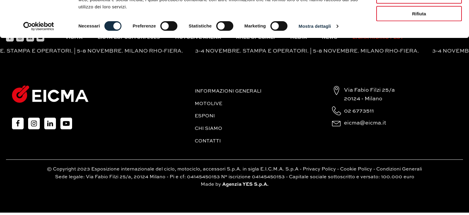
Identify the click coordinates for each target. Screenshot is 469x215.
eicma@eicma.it (365, 123)
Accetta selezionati (419, 32)
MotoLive (208, 104)
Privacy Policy (319, 169)
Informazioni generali (228, 91)
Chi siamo (208, 128)
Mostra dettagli (315, 62)
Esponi (205, 116)
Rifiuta (419, 50)
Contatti (208, 141)
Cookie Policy (356, 169)
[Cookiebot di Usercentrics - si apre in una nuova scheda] (39, 62)
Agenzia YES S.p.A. (245, 184)
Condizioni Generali (399, 169)
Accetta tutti (419, 14)
